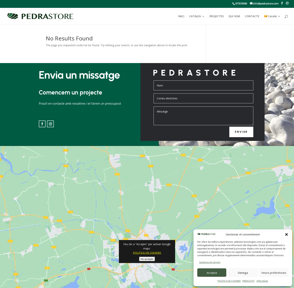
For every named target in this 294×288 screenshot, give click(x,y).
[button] (286, 234)
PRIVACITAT (248, 281)
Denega (243, 273)
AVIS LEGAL (262, 281)
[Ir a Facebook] (282, 3)
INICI (181, 16)
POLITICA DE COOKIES (229, 281)
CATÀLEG (195, 16)
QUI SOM (234, 16)
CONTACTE (252, 16)
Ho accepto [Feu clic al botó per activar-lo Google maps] (147, 258)
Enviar (241, 131)
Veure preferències (273, 273)
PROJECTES (216, 16)
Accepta (212, 273)
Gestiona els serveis (209, 262)
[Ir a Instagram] (287, 3)
